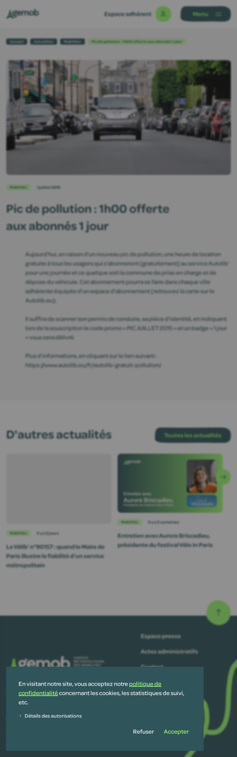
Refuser (143, 731)
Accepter (176, 731)
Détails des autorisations (50, 715)
